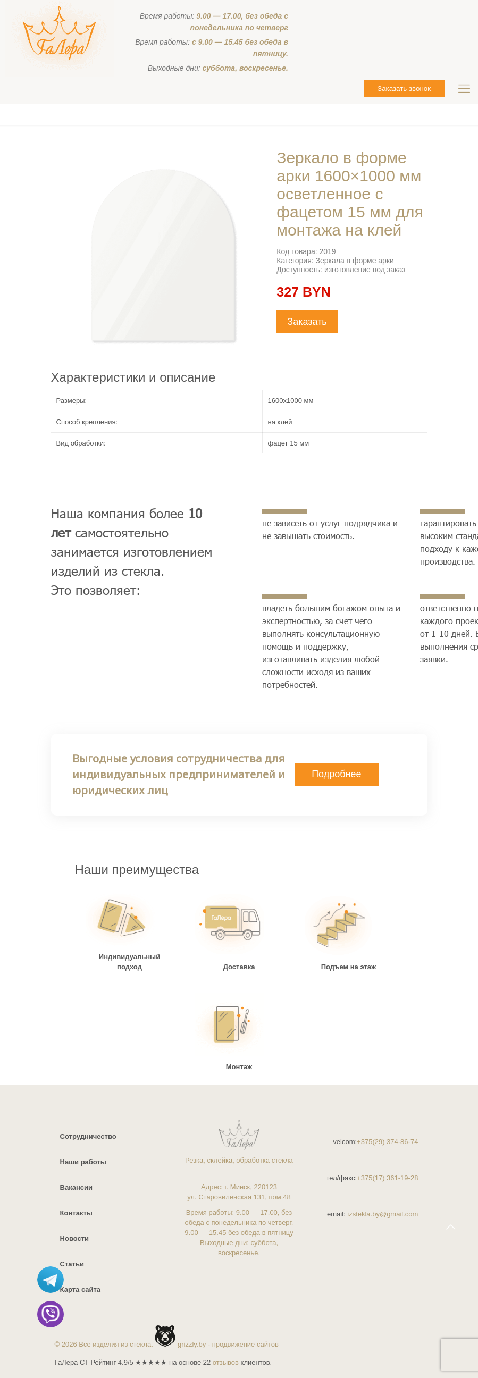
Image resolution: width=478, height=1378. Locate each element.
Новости (74, 1238)
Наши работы (83, 1162)
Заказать (306, 321)
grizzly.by (192, 1344)
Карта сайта (80, 1289)
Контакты (76, 1213)
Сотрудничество (88, 1136)
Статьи (72, 1264)
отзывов (226, 1362)
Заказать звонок (404, 89)
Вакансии (76, 1187)
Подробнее (336, 774)
